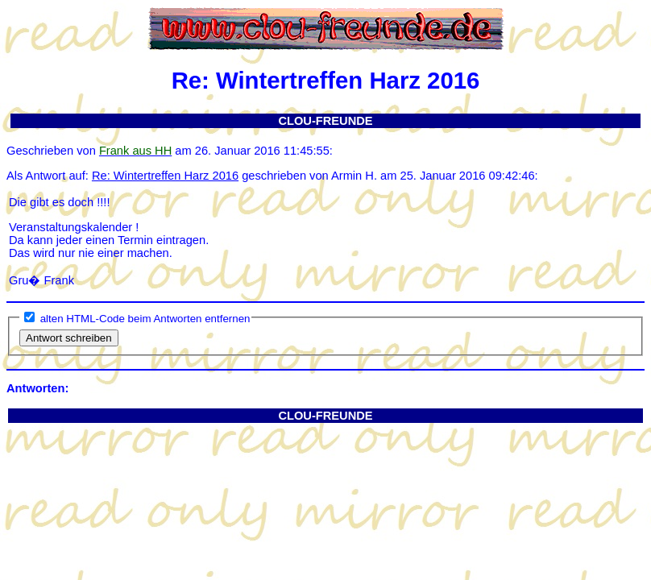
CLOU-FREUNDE (325, 120)
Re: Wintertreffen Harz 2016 (165, 175)
